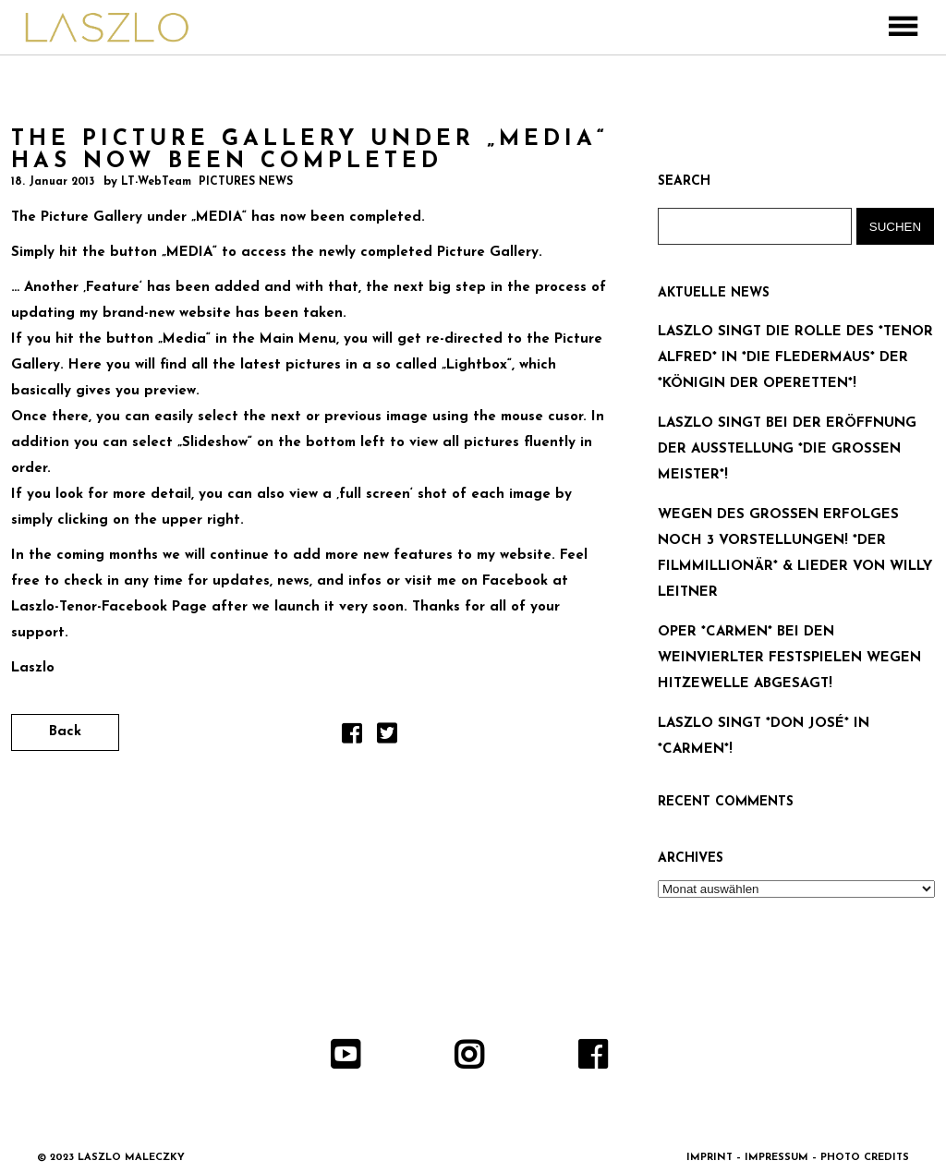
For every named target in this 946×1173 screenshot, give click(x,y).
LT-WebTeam (156, 181)
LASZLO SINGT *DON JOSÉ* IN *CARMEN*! (763, 736)
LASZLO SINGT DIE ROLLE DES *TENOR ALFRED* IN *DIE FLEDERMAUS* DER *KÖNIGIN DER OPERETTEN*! (795, 358)
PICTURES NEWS (246, 181)
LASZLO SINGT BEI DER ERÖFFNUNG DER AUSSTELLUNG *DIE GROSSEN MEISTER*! (787, 449)
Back (65, 732)
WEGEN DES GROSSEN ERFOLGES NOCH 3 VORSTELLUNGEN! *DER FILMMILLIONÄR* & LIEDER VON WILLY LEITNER (795, 553)
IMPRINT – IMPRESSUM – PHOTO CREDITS (797, 1158)
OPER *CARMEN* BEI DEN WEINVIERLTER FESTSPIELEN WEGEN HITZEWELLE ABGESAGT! (789, 658)
